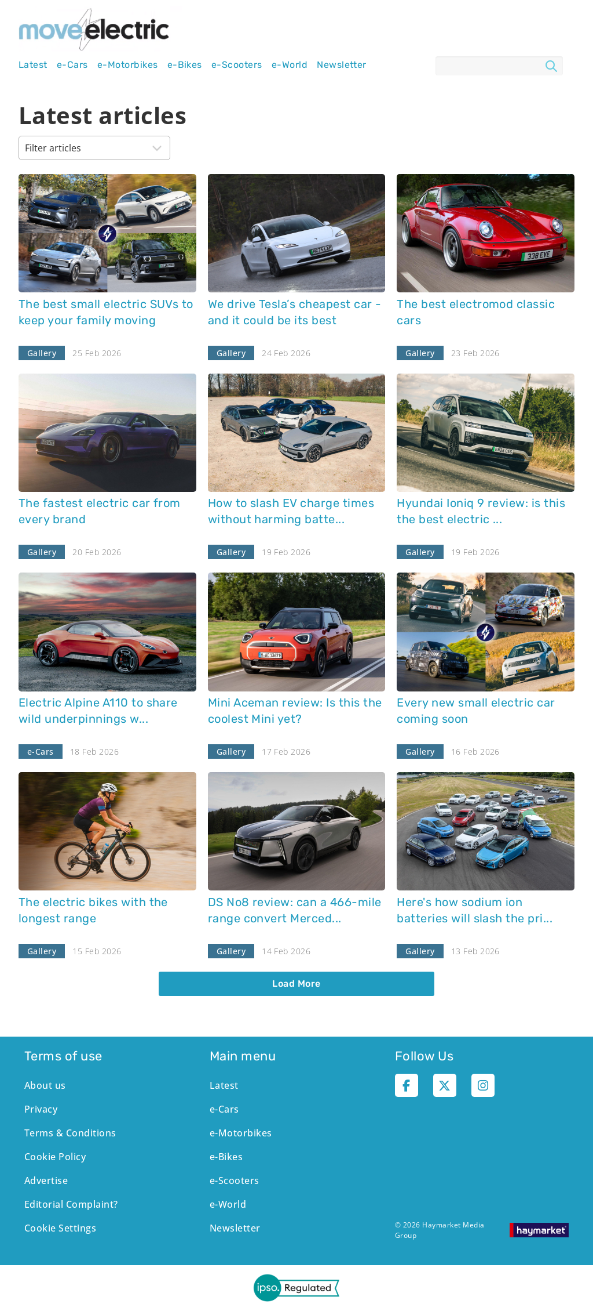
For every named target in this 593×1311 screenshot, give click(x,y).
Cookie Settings (60, 1228)
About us (45, 1085)
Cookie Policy (55, 1156)
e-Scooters (236, 65)
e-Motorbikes (127, 65)
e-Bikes (184, 65)
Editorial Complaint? (71, 1204)
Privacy (40, 1109)
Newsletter (342, 65)
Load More (296, 983)
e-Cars (72, 65)
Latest (33, 65)
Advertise (46, 1180)
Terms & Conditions (70, 1133)
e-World (290, 65)
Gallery (41, 352)
